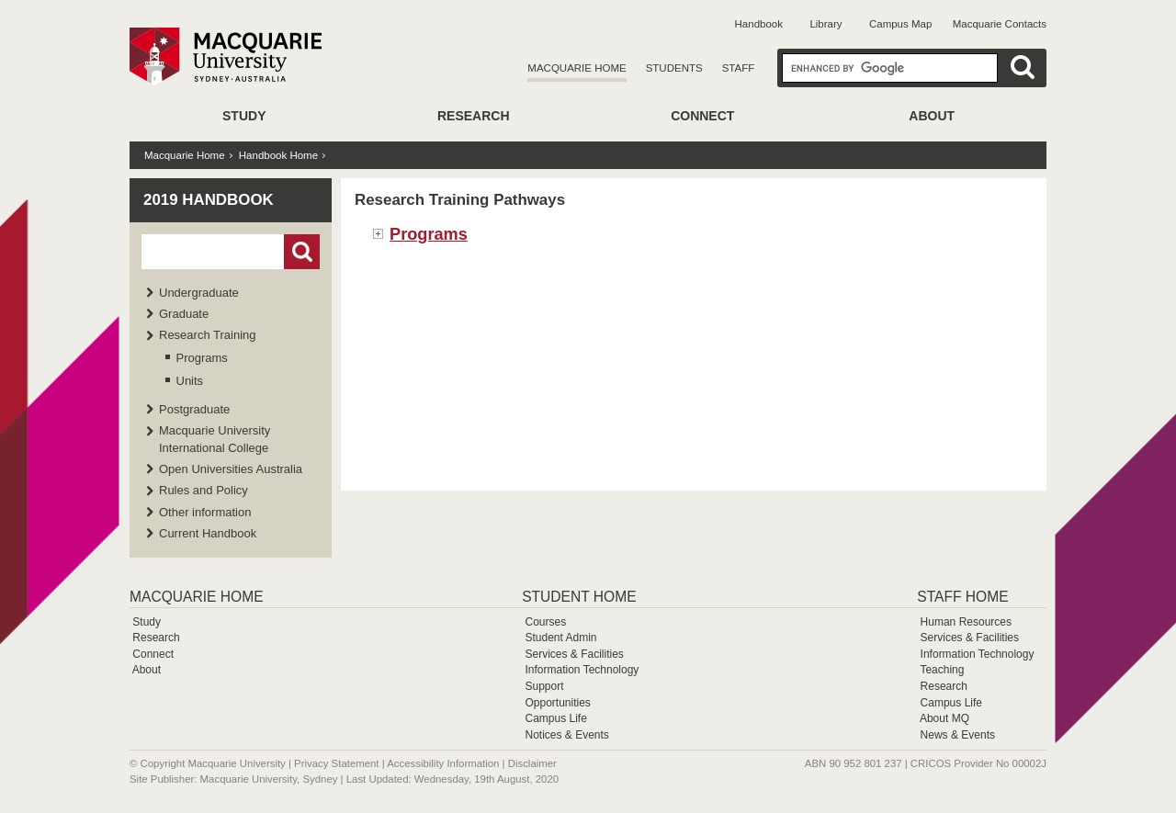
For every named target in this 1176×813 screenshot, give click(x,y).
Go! (302, 251)
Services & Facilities (574, 654)
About (932, 115)
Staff (738, 67)
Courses (545, 621)
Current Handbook (207, 533)
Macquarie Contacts (999, 23)
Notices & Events (566, 734)
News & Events (958, 734)
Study (244, 115)
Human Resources (966, 621)
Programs (202, 358)
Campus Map (900, 23)
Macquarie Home (576, 67)
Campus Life (555, 718)
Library (825, 23)
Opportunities (557, 702)
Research (473, 115)
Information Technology (582, 669)
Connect (702, 115)
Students (674, 67)
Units (190, 381)
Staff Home (962, 596)
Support (544, 686)
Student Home (579, 596)
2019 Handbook (208, 200)
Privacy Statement (336, 763)
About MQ (944, 718)
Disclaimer (532, 763)
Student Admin (560, 637)
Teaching (942, 669)
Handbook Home (278, 155)
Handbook (759, 23)
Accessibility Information (443, 763)
